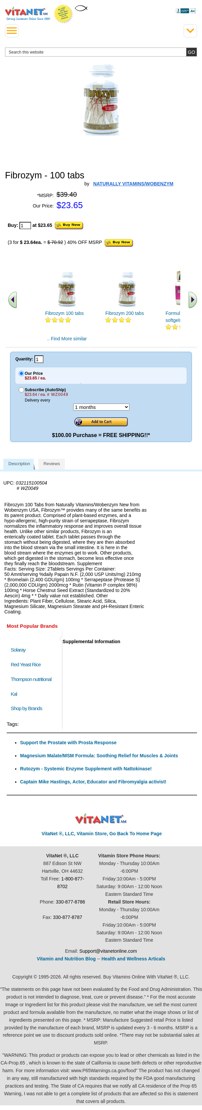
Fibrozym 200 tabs (124, 313)
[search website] (101, 52)
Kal (14, 694)
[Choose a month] (101, 407)
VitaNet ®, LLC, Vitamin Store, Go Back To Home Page (101, 833)
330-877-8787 (67, 917)
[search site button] (191, 52)
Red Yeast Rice (26, 664)
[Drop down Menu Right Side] (190, 30)
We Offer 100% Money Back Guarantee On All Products (64, 14)
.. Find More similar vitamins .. (67, 341)
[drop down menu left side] (11, 30)
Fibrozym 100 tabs (64, 313)
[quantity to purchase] (25, 225)
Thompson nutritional (31, 679)
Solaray (18, 650)
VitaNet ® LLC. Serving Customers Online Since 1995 (27, 14)
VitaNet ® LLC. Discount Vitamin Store (101, 818)
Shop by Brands (28, 708)
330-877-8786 (70, 902)
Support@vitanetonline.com (108, 951)
